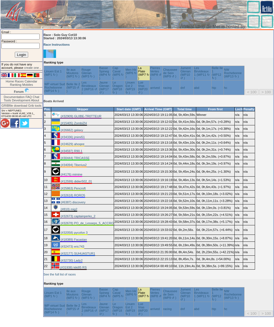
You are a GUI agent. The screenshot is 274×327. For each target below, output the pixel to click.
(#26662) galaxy (71, 130)
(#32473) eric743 (72, 246)
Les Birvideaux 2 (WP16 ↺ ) (89, 87)
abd (196, 87)
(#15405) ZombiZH (73, 123)
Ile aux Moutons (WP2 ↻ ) (72, 73)
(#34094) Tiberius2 (73, 165)
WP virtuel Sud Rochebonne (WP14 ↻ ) (54, 87)
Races (19, 81)
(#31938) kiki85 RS (73, 267)
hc (225, 87)
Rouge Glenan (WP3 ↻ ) (87, 73)
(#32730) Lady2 (71, 260)
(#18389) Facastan (73, 239)
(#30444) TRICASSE (75, 158)
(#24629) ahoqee (72, 144)
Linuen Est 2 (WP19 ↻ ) (130, 87)
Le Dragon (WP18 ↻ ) (117, 87)
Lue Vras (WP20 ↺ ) (142, 87)
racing (167, 87)
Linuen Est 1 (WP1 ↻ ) (53, 73)
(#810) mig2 (68, 209)
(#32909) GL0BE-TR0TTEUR (80, 116)
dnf (182, 87)
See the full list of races (59, 274)
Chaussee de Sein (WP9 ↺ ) (170, 73)
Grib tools (35, 105)
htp (214, 87)
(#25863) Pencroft (73, 188)
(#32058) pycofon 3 (74, 232)
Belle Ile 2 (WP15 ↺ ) (73, 87)
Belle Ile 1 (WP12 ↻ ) (217, 73)
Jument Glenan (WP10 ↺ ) (185, 73)
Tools (7, 100)
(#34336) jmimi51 (72, 137)
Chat (36, 97)
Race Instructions (56, 44)
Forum (19, 91)
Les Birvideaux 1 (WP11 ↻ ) (202, 73)
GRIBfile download (14, 105)
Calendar (31, 81)
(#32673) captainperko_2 (78, 216)
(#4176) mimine (71, 174)
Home (10, 81)
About (35, 100)
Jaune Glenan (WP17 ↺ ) (104, 87)
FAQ (29, 97)
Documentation (14, 97)
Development (21, 100)
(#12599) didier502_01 (76, 181)
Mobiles (27, 84)
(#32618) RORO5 (72, 195)
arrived (155, 87)
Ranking (15, 84)
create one (32, 67)
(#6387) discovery (73, 202)
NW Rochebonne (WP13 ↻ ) (233, 73)
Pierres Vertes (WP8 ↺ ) (155, 73)
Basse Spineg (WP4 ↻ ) (104, 73)
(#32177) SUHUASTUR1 (77, 253)
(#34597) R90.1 (71, 151)
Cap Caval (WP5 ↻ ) (117, 73)
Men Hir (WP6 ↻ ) (131, 73)
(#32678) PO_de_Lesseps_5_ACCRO (87, 223)
